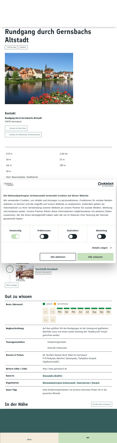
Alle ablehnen (57, 257)
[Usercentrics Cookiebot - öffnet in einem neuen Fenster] (100, 184)
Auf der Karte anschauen (101, 404)
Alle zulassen (95, 257)
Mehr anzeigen (11, 285)
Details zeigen (100, 247)
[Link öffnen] (25, 272)
